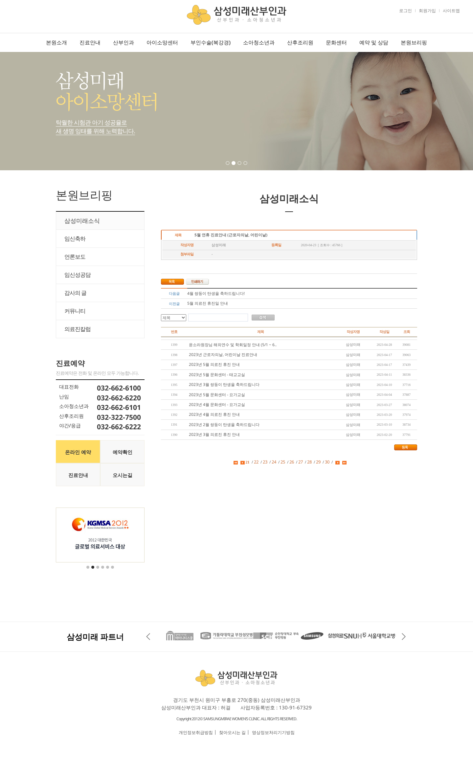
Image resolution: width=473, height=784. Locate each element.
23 (265, 462)
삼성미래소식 (82, 221)
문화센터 (336, 42)
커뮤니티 (74, 311)
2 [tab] (234, 167)
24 (274, 462)
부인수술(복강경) (211, 42)
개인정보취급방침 (196, 732)
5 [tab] (108, 571)
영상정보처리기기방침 (273, 732)
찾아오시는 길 (232, 732)
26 (291, 462)
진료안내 (90, 42)
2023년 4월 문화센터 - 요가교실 (217, 404)
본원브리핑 (414, 42)
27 (300, 462)
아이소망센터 (162, 42)
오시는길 (122, 475)
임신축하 (74, 238)
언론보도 (74, 256)
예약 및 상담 (373, 42)
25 (283, 462)
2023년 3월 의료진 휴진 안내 (214, 434)
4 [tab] (246, 167)
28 (309, 462)
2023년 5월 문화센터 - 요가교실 (217, 394)
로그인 (405, 10)
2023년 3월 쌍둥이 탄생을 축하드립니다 (224, 384)
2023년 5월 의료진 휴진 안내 (214, 364)
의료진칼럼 (77, 329)
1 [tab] (228, 167)
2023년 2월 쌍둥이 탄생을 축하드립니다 (224, 424)
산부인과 (123, 42)
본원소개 (56, 42)
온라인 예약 (78, 452)
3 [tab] (240, 167)
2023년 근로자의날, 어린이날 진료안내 (223, 354)
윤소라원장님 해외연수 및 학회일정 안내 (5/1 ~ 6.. (233, 344)
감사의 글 (75, 293)
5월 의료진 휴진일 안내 (207, 303)
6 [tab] (113, 571)
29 (318, 462)
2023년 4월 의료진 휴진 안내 (214, 414)
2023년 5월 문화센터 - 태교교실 (217, 374)
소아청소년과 (259, 42)
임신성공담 (77, 274)
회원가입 (427, 10)
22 (256, 462)
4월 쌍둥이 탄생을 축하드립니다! (216, 293)
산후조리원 (300, 42)
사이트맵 (451, 10)
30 (327, 462)
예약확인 (122, 452)
